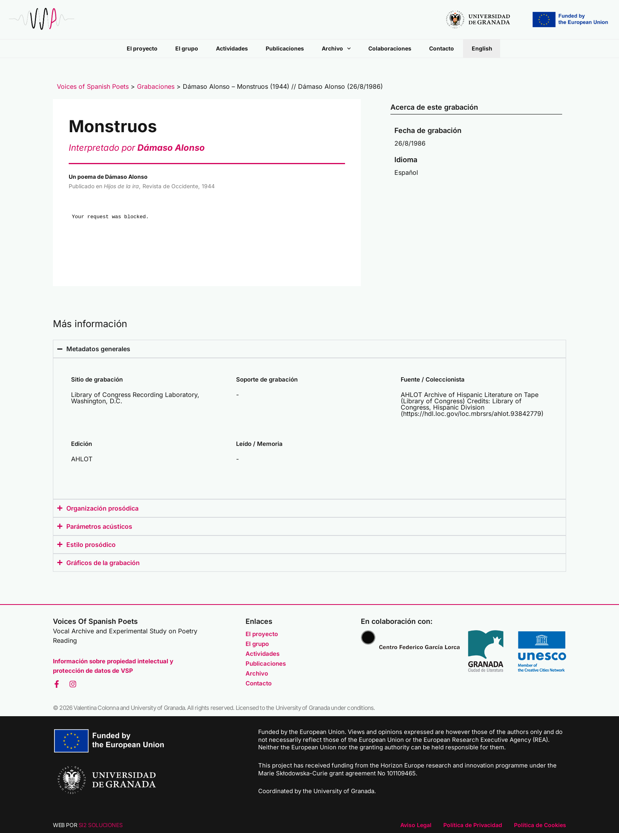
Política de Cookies (540, 825)
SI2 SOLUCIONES (100, 825)
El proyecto (142, 48)
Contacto (441, 48)
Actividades (232, 48)
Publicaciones (285, 48)
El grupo (186, 48)
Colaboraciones (389, 48)
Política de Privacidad (472, 825)
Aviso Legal (415, 825)
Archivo (336, 48)
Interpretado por (137, 147)
